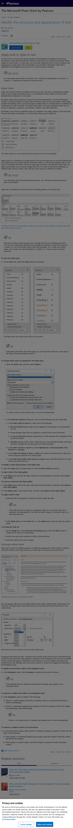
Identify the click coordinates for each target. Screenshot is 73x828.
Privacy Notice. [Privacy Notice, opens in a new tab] (10, 821)
